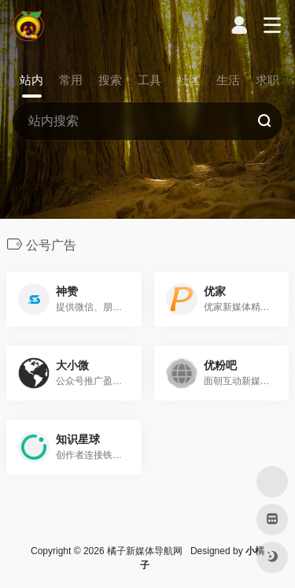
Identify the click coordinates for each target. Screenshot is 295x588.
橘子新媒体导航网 (145, 551)
